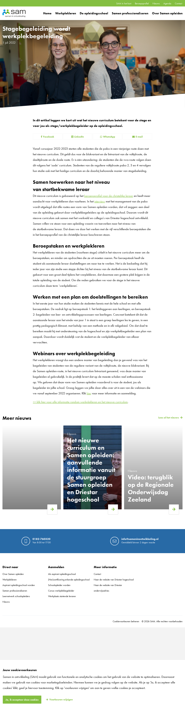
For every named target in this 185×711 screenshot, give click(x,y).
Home (47, 13)
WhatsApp (107, 136)
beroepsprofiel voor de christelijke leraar (108, 196)
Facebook (47, 136)
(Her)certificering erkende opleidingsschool (69, 579)
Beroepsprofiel (142, 3)
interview (99, 201)
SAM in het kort (123, 3)
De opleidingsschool (94, 13)
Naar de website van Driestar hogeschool (114, 579)
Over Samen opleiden (167, 13)
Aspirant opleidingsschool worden (18, 585)
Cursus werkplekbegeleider (61, 590)
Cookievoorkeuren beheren (126, 621)
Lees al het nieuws (168, 417)
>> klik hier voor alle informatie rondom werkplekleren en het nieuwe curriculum (80, 402)
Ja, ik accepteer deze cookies (22, 699)
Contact (178, 3)
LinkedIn (77, 136)
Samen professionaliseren (130, 13)
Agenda (167, 3)
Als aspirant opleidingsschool (62, 574)
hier (89, 393)
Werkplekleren (65, 13)
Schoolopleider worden (59, 585)
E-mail (137, 136)
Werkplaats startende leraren (62, 596)
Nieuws (156, 3)
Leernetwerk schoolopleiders (16, 596)
